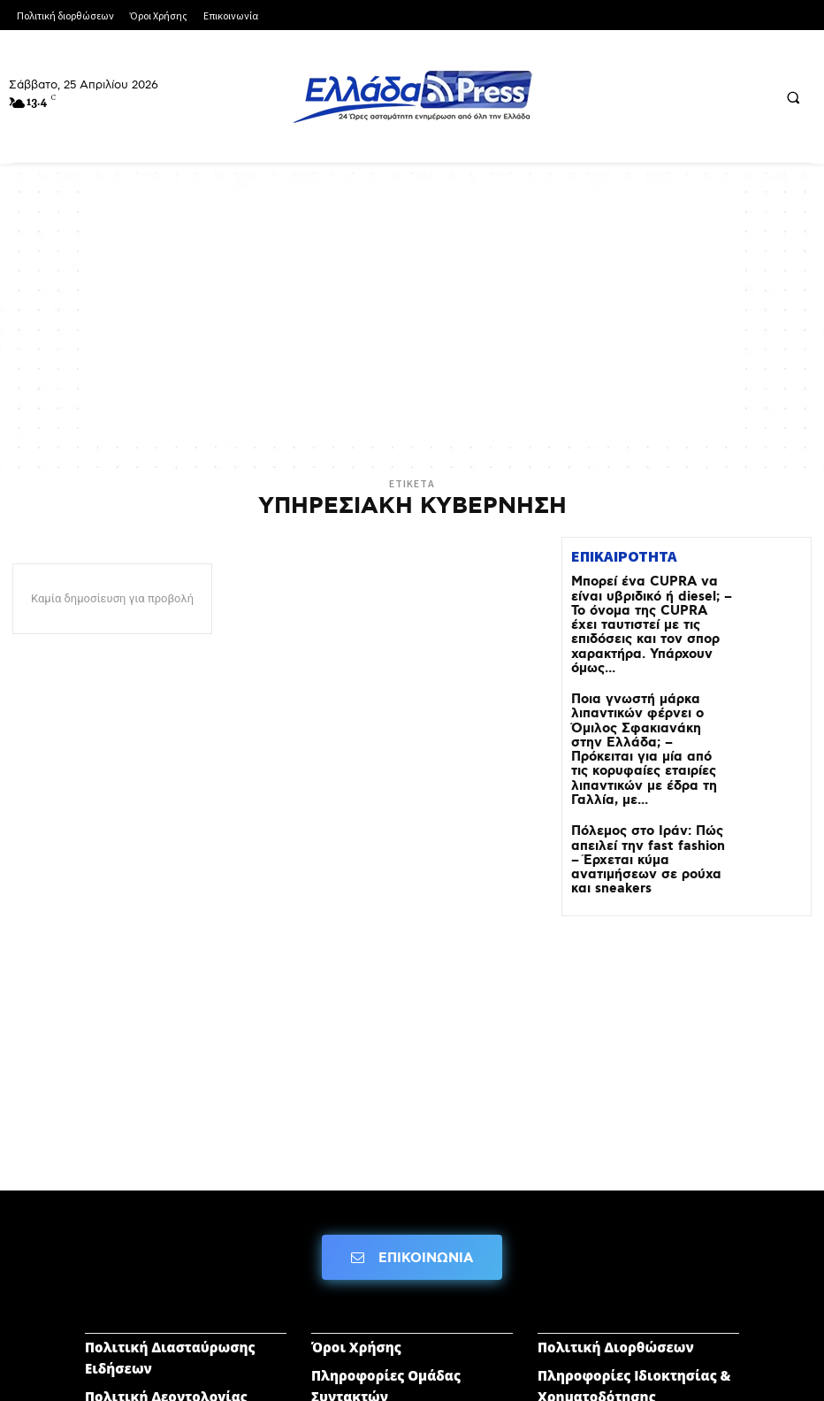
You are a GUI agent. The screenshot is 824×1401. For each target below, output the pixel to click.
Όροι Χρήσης (356, 1248)
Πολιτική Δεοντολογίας (166, 1297)
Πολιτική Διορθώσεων (616, 1248)
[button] (793, 97)
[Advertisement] (412, 314)
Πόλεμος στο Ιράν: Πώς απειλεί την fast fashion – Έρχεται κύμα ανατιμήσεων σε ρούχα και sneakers (650, 765)
